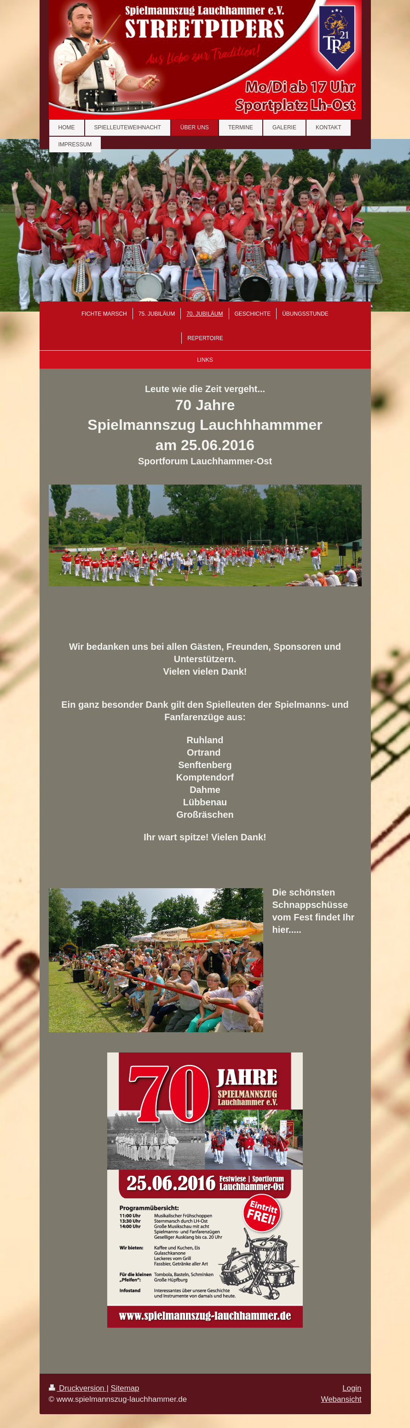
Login (351, 1388)
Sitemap (125, 1388)
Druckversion (78, 1388)
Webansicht (341, 1399)
